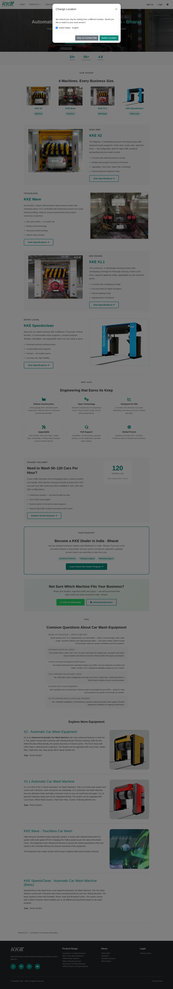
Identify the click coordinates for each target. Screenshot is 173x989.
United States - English (69, 28)
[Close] (116, 9)
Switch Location (109, 38)
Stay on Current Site (87, 38)
